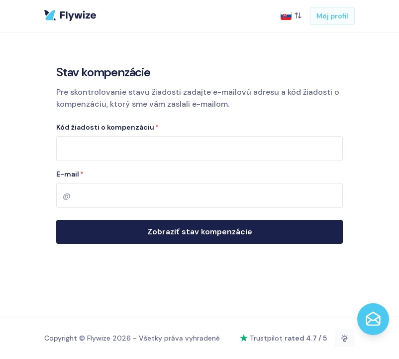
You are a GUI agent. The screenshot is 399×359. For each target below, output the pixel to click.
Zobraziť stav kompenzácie (199, 231)
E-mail (70, 174)
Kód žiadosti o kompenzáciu (107, 127)
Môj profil (332, 15)
